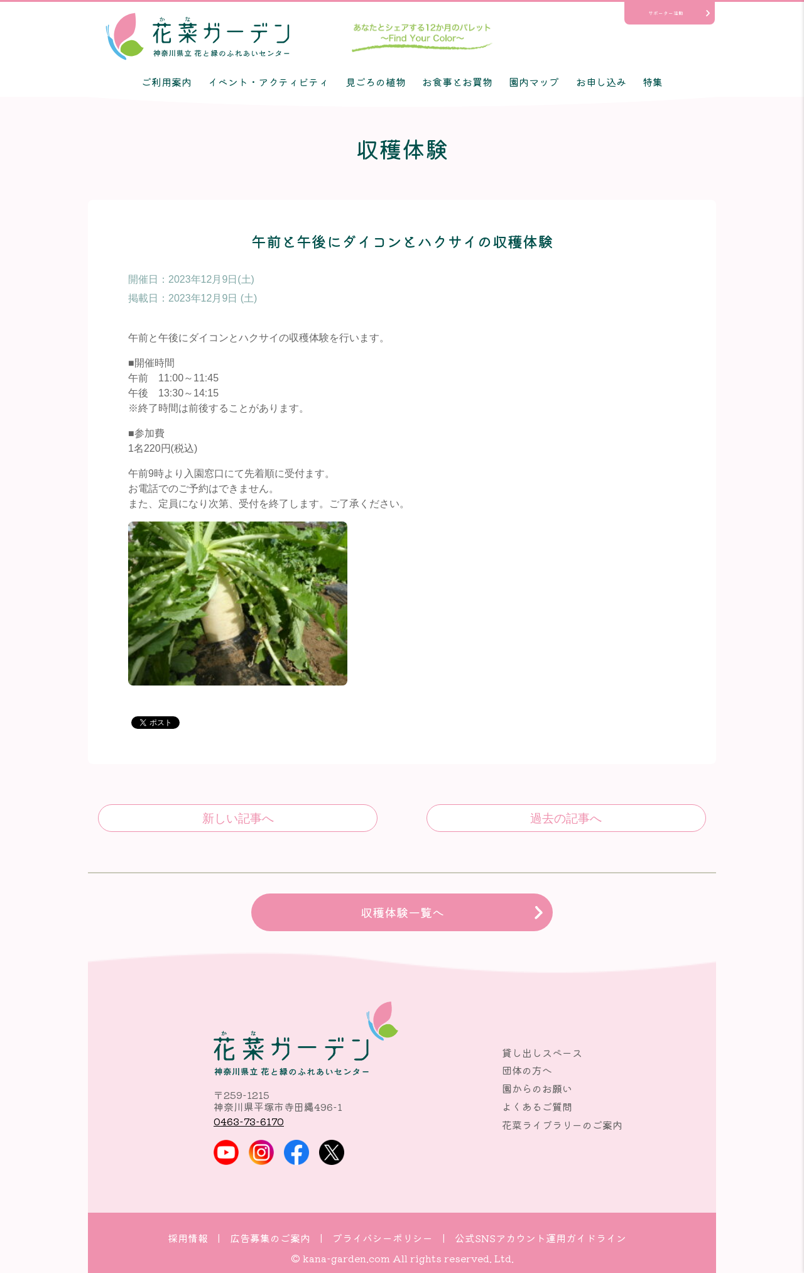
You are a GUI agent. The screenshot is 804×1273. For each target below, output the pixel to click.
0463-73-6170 (249, 1120)
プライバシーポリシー (382, 1237)
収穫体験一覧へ (402, 912)
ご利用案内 (166, 81)
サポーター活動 (665, 12)
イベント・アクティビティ (268, 81)
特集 (653, 81)
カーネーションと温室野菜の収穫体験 (238, 818)
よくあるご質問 (537, 1106)
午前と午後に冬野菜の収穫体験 (566, 818)
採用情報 (188, 1237)
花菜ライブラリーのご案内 (562, 1124)
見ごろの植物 (375, 81)
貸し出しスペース (542, 1052)
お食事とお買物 (457, 81)
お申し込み (601, 81)
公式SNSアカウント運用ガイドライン (540, 1237)
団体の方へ (527, 1070)
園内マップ (534, 81)
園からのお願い (537, 1088)
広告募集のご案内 (270, 1237)
